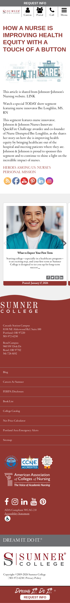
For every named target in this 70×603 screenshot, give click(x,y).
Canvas (28, 12)
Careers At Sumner (13, 382)
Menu (64, 12)
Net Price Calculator (14, 421)
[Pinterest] (43, 501)
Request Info (35, 3)
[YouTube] (33, 501)
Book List (8, 401)
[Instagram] (15, 501)
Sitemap (7, 440)
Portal (39, 12)
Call (52, 13)
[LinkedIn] (24, 501)
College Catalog (11, 411)
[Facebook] (6, 501)
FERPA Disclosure (13, 391)
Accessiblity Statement (16, 514)
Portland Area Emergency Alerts (20, 430)
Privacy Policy (33, 578)
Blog (5, 372)
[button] (5, 244)
